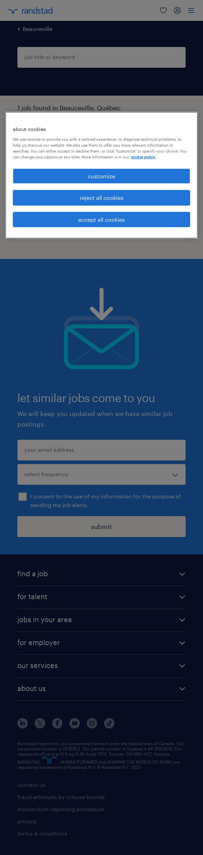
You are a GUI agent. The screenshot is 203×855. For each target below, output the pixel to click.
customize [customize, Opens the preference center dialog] (101, 175)
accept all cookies (101, 219)
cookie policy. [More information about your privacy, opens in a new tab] (143, 156)
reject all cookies (102, 197)
